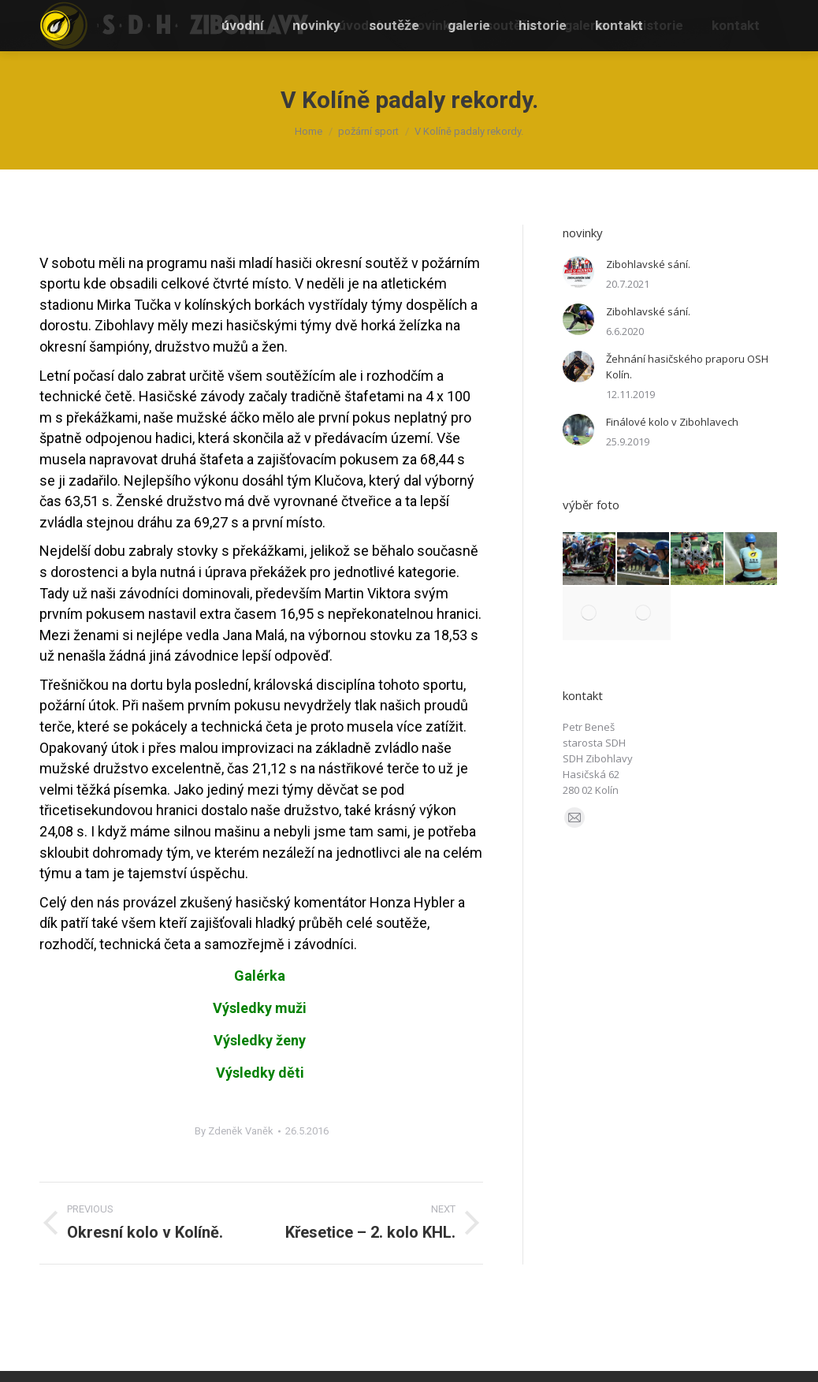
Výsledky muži (261, 1008)
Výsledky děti (260, 1072)
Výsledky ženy (260, 1040)
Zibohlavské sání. (648, 264)
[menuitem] (359, 25)
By (234, 1131)
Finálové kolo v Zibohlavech (672, 422)
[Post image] (578, 272)
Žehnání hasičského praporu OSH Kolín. (687, 367)
